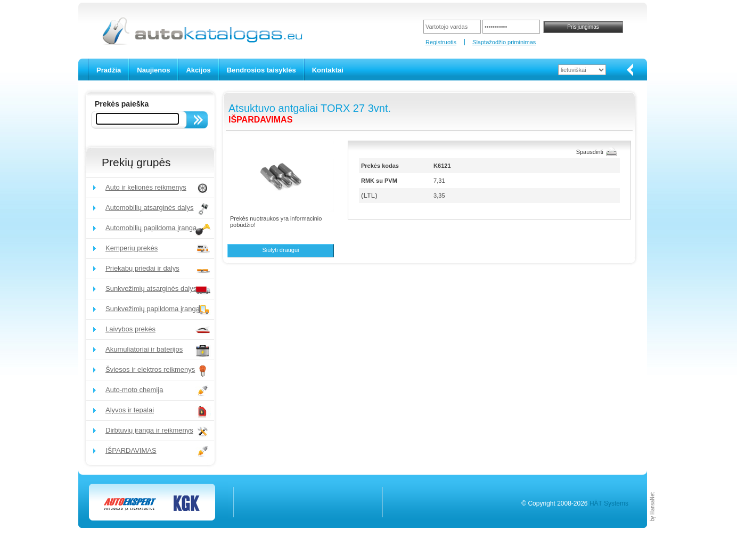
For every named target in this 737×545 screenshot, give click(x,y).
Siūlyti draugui (280, 250)
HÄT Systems (608, 503)
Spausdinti (589, 152)
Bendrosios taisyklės (261, 70)
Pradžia (108, 70)
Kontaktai (327, 70)
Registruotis (440, 42)
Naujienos (153, 70)
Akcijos (198, 70)
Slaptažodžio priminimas (504, 42)
